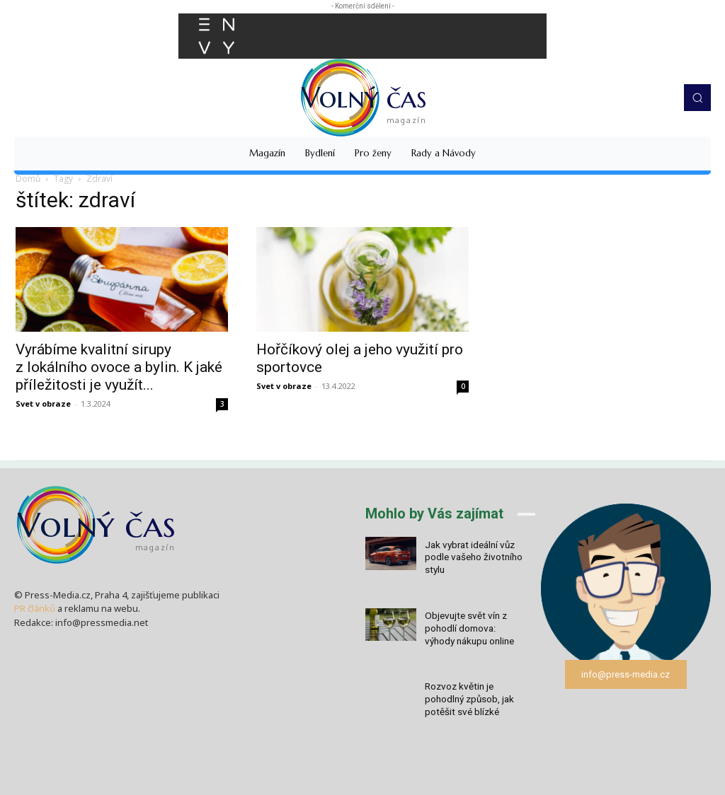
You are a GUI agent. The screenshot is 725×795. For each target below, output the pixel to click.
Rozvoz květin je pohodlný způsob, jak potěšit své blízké (469, 693)
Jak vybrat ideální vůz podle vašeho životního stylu (472, 556)
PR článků (34, 608)
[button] (697, 97)
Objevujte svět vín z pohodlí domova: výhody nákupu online (475, 625)
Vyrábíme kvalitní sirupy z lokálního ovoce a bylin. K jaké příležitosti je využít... (119, 367)
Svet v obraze (43, 403)
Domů (28, 179)
